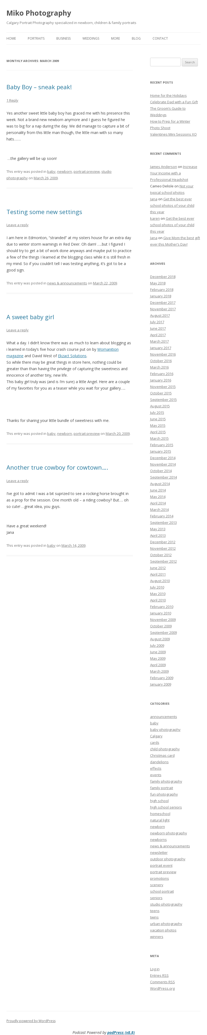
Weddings (90, 38)
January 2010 (160, 613)
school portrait (162, 891)
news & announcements (67, 283)
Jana (153, 199)
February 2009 (161, 677)
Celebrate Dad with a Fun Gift (174, 101)
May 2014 (157, 496)
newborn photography (168, 833)
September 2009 (163, 632)
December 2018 (162, 276)
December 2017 (162, 302)
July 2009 (157, 645)
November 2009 (163, 619)
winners (156, 936)
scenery (156, 884)
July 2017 (157, 321)
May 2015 (157, 425)
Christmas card (162, 755)
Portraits (36, 38)
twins (154, 917)
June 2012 (158, 567)
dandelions (159, 761)
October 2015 (161, 393)
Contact (160, 38)
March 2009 (159, 671)
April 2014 (158, 503)
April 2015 (158, 431)
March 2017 (159, 341)
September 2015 (163, 399)
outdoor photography (167, 859)
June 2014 (158, 490)
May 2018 (157, 283)
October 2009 (161, 626)
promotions (159, 878)
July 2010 (157, 587)
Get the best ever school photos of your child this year (172, 205)
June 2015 (158, 419)
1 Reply (12, 100)
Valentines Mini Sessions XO (173, 134)
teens (155, 910)
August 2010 (160, 580)
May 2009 (157, 658)
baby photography (165, 729)
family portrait (161, 787)
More (115, 38)
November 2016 (163, 354)
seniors (156, 897)
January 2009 (160, 684)
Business (63, 38)
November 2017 (163, 309)
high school (159, 800)
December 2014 (162, 457)
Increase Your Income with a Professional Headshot (173, 173)
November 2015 (163, 386)
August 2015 (160, 406)
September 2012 (163, 561)
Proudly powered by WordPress (31, 1021)
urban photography (166, 923)
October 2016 (161, 360)
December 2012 (162, 541)
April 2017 (158, 334)
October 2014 (161, 470)
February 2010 (161, 606)
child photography (165, 749)
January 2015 (160, 451)
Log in (155, 969)
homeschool (160, 813)
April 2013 (158, 535)
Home (11, 38)
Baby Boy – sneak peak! (39, 87)
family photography (166, 781)
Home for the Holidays (168, 95)
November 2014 (163, 464)
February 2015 (161, 444)
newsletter (159, 852)
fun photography (164, 794)
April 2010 (158, 600)
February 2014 (161, 516)
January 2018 (160, 296)
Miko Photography (38, 13)
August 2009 (160, 639)
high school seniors (166, 807)
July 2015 (157, 412)
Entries (159, 975)
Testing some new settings (44, 212)
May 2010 (157, 593)
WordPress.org (162, 988)
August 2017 (160, 315)
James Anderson (163, 166)
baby (51, 171)
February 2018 (161, 289)
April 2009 (158, 664)
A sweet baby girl (30, 317)
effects (155, 768)
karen (155, 218)
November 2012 (163, 548)
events (155, 774)
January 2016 (160, 380)
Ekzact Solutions (72, 355)
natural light (160, 820)
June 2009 (158, 651)
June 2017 (158, 328)
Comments (162, 981)
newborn (64, 171)
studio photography (166, 904)
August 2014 (160, 483)
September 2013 (163, 522)
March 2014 (159, 509)
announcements (163, 716)
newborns (158, 839)
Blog (136, 38)
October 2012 (161, 554)
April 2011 (158, 574)
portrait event (161, 865)
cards (154, 742)
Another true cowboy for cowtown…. (57, 467)
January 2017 (160, 347)
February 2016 (161, 373)
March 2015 (159, 438)
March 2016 (159, 367)
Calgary (156, 736)
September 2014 (163, 477)
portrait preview (87, 171)
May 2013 (157, 529)
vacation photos (163, 930)
